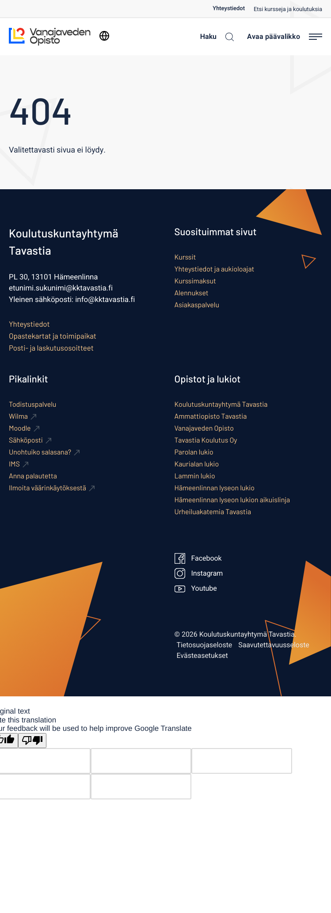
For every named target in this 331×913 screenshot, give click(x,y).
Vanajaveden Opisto (204, 428)
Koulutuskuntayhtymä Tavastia (221, 404)
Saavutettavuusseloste (273, 645)
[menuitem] (233, 9)
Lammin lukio (195, 476)
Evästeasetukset (202, 655)
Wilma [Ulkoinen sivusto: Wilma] (18, 416)
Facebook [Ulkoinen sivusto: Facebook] (198, 558)
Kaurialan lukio (197, 464)
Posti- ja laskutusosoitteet (51, 348)
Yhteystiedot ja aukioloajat (215, 269)
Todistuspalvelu (32, 404)
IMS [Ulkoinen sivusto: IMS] (14, 464)
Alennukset (192, 293)
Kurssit (185, 257)
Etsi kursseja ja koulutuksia (288, 9)
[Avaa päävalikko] (284, 37)
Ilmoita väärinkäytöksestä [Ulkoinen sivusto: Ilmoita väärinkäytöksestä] (47, 488)
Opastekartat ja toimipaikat (52, 336)
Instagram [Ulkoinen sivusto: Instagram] (199, 573)
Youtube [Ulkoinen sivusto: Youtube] (196, 588)
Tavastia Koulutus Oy (206, 440)
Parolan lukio (194, 452)
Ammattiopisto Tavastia (211, 416)
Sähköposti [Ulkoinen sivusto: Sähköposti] (26, 440)
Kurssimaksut (195, 281)
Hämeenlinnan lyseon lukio (215, 488)
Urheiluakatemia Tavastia (213, 512)
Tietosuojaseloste (204, 645)
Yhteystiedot (229, 8)
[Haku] (214, 37)
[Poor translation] (32, 741)
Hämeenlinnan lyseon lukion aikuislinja (232, 500)
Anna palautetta (33, 476)
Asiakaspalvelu (197, 305)
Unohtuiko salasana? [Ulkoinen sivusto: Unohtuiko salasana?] (40, 452)
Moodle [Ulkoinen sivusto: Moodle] (20, 428)
